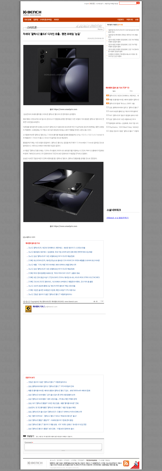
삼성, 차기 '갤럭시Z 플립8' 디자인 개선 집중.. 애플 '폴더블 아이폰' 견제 (52, 403)
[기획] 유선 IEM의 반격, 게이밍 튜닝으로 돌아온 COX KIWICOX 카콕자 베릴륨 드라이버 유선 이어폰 (63, 260)
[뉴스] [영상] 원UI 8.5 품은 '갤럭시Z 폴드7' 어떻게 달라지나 (49, 294)
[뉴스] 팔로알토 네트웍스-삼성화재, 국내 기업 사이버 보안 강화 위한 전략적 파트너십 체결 (59, 252)
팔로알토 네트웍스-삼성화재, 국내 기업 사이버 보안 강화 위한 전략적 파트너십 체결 (122, 124)
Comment (29, 443)
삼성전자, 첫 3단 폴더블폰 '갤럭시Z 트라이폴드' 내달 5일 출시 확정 (51, 408)
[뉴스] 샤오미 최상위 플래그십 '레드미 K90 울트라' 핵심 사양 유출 (51, 286)
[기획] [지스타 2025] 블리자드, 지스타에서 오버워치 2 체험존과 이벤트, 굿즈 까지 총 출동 (60, 282)
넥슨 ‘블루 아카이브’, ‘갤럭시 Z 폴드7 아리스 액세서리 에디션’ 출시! (52, 416)
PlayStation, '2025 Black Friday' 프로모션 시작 (122, 127)
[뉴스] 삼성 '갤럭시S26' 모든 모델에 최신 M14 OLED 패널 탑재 (50, 256)
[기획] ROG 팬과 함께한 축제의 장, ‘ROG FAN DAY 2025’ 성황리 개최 (53, 273)
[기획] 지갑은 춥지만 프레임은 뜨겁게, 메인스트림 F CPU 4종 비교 (51, 290)
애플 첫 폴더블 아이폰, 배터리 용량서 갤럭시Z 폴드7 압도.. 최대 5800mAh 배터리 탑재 (58, 391)
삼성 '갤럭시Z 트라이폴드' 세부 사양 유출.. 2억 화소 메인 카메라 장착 (52, 399)
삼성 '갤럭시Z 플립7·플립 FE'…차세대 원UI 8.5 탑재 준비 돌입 (50, 420)
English (86, 3)
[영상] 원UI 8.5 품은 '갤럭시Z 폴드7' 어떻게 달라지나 (47, 382)
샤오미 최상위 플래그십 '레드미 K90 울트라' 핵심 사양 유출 (122, 112)
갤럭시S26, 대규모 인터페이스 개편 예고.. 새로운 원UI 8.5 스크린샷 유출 (122, 96)
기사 (131, 91)
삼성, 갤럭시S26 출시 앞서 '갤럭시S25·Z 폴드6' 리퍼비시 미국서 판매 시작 (54, 412)
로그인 (92, 4)
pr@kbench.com (51, 307)
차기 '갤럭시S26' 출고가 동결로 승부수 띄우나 (122, 116)
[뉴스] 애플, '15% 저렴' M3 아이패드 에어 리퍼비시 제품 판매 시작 (51, 265)
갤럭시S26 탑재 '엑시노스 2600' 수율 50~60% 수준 (120, 104)
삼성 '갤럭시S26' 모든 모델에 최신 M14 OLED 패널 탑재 (121, 120)
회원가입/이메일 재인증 (111, 3)
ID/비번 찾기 (99, 3)
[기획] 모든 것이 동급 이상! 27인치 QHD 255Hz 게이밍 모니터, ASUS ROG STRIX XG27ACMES (63, 277)
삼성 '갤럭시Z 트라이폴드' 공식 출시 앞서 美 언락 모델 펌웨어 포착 (51, 395)
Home (100, 29)
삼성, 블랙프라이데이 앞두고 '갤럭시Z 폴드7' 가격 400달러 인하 (50, 386)
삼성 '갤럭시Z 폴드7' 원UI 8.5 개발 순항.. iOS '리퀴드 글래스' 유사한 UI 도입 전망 (56, 425)
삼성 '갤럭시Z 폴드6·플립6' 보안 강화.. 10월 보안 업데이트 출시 (50, 429)
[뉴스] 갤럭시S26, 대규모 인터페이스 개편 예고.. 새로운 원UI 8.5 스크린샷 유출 (56, 248)
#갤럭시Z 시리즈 (30, 237)
